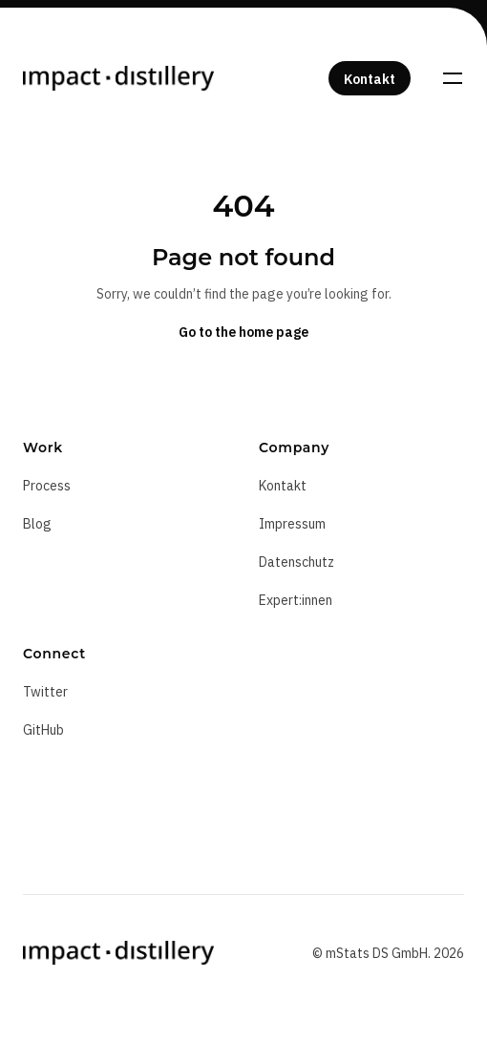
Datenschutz (296, 562)
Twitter (45, 691)
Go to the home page (243, 332)
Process (47, 485)
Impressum (292, 523)
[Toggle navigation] (453, 78)
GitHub (43, 730)
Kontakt (283, 485)
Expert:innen (295, 600)
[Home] (118, 78)
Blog (37, 523)
